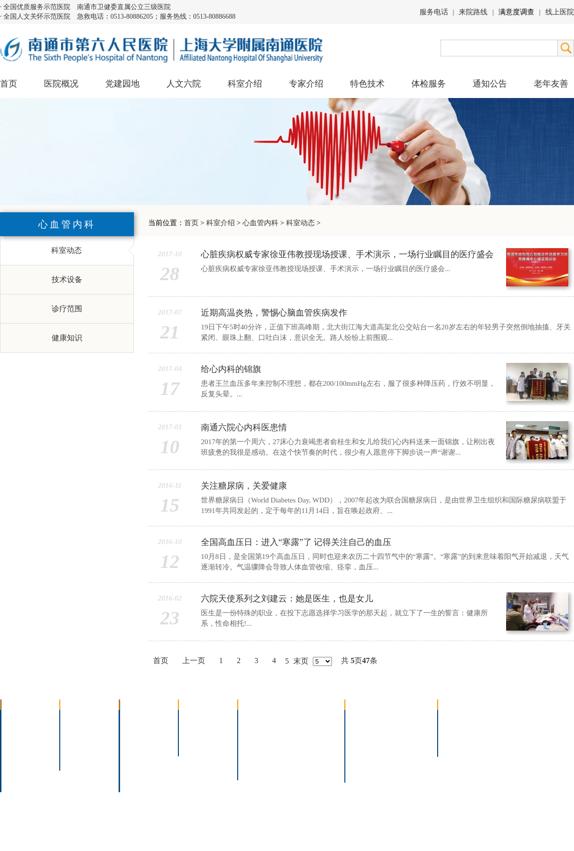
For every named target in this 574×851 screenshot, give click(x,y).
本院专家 (200, 744)
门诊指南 (366, 719)
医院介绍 (22, 719)
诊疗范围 (67, 309)
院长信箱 (22, 768)
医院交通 (22, 781)
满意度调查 (516, 12)
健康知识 (67, 338)
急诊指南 (409, 719)
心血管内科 (260, 223)
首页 (8, 83)
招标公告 (459, 719)
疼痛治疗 (309, 719)
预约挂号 (409, 731)
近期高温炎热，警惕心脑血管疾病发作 (274, 312)
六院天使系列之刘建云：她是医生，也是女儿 (287, 598)
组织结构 (22, 744)
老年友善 (551, 83)
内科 (133, 731)
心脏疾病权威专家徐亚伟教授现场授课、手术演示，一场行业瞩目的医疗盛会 (347, 254)
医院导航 (366, 756)
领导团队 (22, 731)
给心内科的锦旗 (231, 369)
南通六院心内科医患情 (244, 427)
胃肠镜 (255, 744)
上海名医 (200, 719)
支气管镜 (309, 731)
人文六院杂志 (89, 731)
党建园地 (122, 83)
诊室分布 (409, 744)
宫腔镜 (305, 756)
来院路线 (473, 12)
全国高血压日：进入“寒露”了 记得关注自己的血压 (296, 542)
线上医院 (559, 12)
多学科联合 (144, 719)
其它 (133, 768)
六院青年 (81, 744)
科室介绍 (220, 223)
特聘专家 (200, 731)
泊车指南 (409, 756)
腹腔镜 (305, 744)
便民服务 (366, 744)
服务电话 (433, 12)
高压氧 (255, 756)
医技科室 (140, 756)
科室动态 (300, 223)
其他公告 (459, 744)
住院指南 (366, 731)
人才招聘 (459, 731)
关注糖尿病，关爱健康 (244, 486)
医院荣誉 (22, 756)
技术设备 (67, 279)
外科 (133, 744)
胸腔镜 (255, 731)
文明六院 (81, 756)
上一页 (193, 660)
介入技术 (259, 719)
